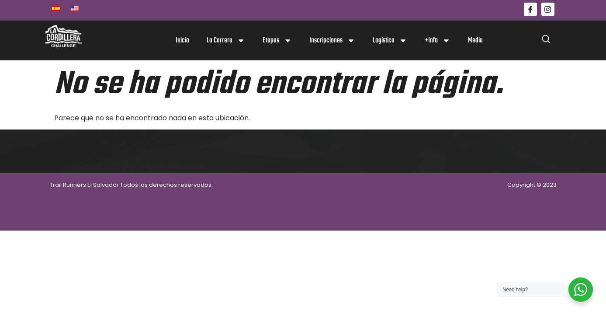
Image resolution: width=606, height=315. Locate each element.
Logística (390, 40)
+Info (437, 40)
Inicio (182, 40)
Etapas (277, 40)
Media (475, 40)
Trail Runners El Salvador (84, 185)
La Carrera (226, 40)
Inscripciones (332, 40)
